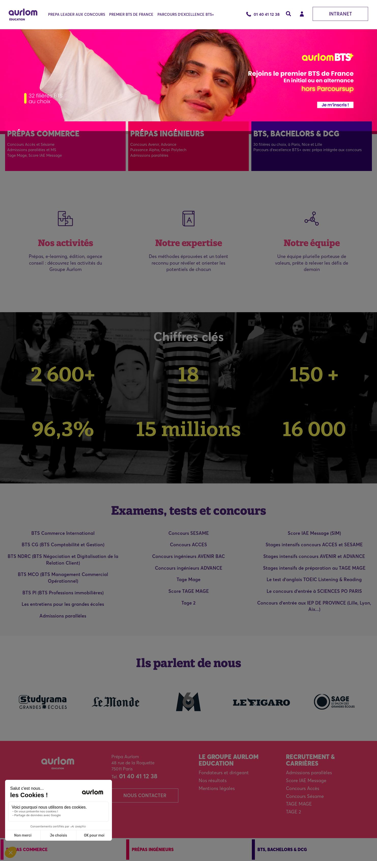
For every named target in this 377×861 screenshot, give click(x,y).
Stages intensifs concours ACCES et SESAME (314, 545)
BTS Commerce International (63, 533)
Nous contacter (144, 795)
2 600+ (63, 374)
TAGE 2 (293, 812)
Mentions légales (217, 788)
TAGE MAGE (299, 804)
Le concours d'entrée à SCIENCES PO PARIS (314, 591)
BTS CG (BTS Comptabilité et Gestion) (63, 545)
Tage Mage (188, 579)
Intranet (340, 14)
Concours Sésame (305, 796)
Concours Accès (302, 788)
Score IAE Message (306, 780)
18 (188, 374)
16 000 (314, 429)
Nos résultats (213, 780)
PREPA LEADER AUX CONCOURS (76, 14)
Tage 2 (188, 603)
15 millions (188, 429)
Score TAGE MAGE (188, 591)
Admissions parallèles (62, 616)
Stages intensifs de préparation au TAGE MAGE (314, 568)
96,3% (63, 429)
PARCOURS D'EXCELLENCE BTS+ (185, 14)
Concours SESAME (188, 533)
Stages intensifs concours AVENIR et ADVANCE (314, 556)
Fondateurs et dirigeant (224, 773)
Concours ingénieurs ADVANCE (188, 568)
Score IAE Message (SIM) (314, 533)
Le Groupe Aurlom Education (228, 760)
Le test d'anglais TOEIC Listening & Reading (314, 579)
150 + (314, 374)
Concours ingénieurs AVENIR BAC (188, 556)
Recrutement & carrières (310, 760)
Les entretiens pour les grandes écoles (63, 604)
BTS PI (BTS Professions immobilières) (63, 593)
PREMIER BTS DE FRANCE (131, 14)
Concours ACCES (188, 545)
